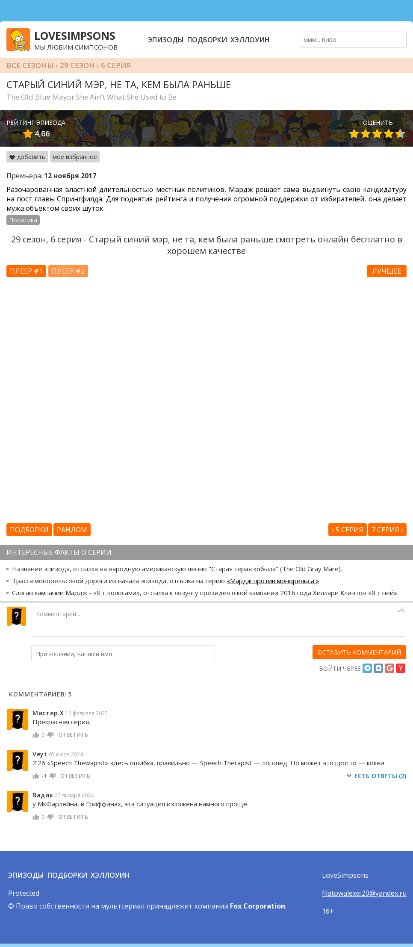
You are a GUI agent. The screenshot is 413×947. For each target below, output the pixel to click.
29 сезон (77, 65)
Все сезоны (30, 65)
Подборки (207, 39)
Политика (23, 220)
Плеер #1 (26, 271)
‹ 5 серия (347, 529)
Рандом (72, 529)
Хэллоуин (250, 39)
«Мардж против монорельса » (273, 580)
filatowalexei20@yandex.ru (364, 893)
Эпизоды (166, 39)
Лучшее (386, 271)
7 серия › (387, 529)
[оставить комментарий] (359, 652)
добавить (27, 157)
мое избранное (75, 157)
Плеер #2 (68, 271)
